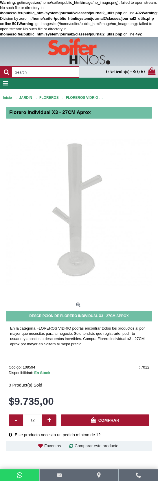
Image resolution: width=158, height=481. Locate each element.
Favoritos (52, 446)
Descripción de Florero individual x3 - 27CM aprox (78, 316)
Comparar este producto (96, 446)
